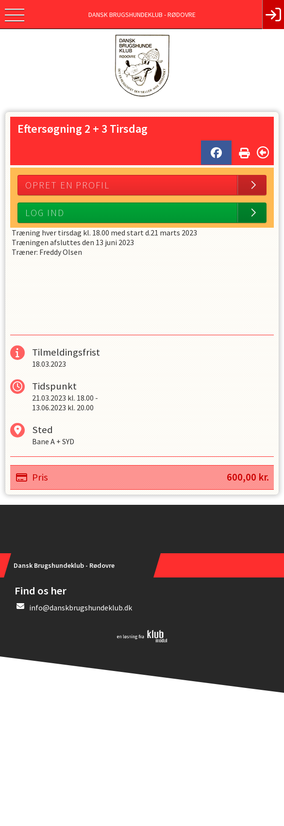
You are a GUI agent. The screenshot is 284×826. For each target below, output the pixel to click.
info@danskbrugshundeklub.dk (80, 607)
